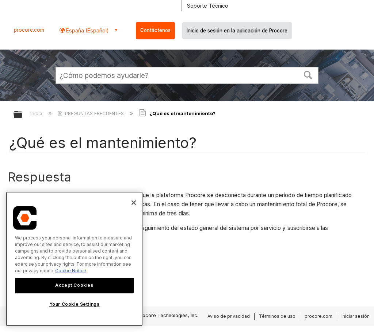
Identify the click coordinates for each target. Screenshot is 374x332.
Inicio (37, 113)
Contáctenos (155, 30)
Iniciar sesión (355, 316)
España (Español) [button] (87, 30)
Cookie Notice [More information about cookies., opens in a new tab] (70, 270)
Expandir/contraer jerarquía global (22, 115)
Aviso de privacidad (228, 316)
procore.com (29, 30)
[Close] (134, 203)
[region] (74, 259)
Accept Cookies (74, 285)
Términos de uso (277, 316)
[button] (308, 74)
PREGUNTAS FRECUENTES (91, 113)
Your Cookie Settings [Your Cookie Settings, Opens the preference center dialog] (74, 304)
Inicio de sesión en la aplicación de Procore (237, 31)
